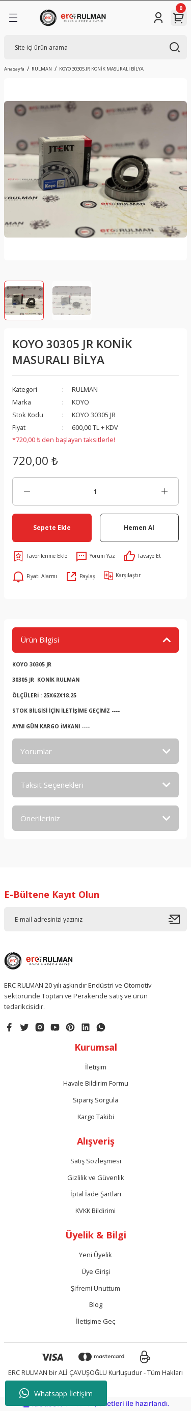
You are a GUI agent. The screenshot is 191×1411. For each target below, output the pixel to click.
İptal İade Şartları (95, 1193)
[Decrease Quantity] (27, 491)
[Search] (95, 47)
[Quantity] (95, 491)
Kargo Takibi (95, 1116)
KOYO (80, 402)
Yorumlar (36, 751)
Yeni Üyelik (95, 1254)
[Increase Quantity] (164, 491)
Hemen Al (139, 527)
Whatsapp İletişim (56, 1393)
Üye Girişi (95, 1271)
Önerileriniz (40, 818)
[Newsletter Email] (95, 919)
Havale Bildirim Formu (95, 1083)
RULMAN (85, 389)
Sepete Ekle (52, 527)
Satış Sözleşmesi (95, 1160)
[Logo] (75, 18)
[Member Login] (158, 18)
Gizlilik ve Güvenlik (95, 1177)
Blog (95, 1304)
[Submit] (178, 919)
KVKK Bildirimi (95, 1210)
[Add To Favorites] (39, 556)
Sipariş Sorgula (95, 1099)
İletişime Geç (95, 1321)
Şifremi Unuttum (95, 1288)
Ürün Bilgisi (39, 639)
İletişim (95, 1066)
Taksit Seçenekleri (52, 785)
